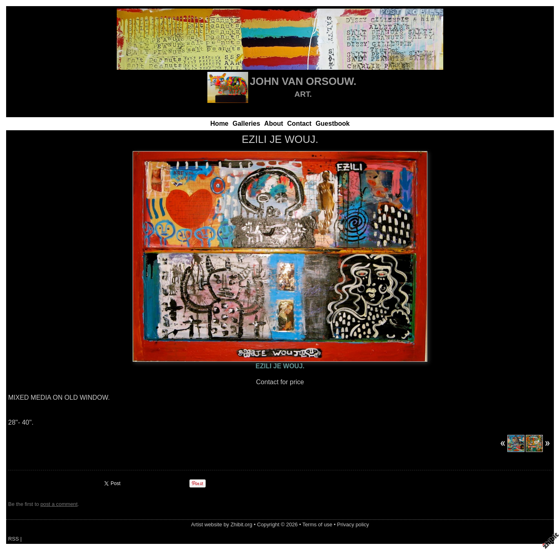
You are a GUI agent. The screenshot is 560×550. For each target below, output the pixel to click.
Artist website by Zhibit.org (221, 524)
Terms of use (317, 524)
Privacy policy (353, 524)
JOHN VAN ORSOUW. (303, 81)
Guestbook (333, 123)
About (273, 123)
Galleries (246, 123)
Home (219, 123)
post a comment (59, 504)
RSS (13, 539)
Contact (299, 123)
